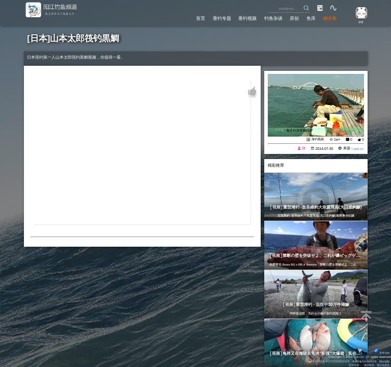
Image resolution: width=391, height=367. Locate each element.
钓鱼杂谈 (271, 18)
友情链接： (349, 364)
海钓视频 (316, 139)
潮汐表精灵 (381, 364)
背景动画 (380, 351)
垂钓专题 (218, 18)
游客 (359, 21)
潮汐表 (330, 18)
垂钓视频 (245, 18)
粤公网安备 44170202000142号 (320, 359)
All (367, 355)
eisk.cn (357, 148)
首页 (196, 18)
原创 (292, 18)
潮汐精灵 (365, 364)
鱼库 (310, 18)
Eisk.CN (357, 355)
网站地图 (383, 359)
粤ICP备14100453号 (360, 359)
